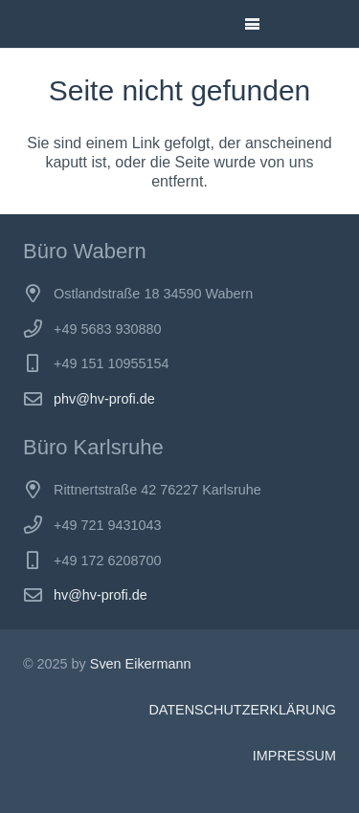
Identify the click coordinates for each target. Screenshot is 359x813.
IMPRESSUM (294, 755)
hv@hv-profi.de (100, 595)
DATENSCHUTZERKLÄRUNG (242, 709)
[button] (252, 24)
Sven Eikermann (140, 663)
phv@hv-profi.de (104, 398)
